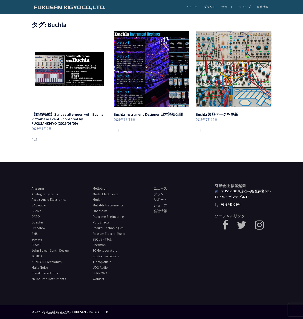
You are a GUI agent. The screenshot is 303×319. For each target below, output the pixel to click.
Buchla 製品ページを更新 (217, 114)
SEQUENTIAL (102, 239)
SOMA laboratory (105, 250)
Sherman (99, 245)
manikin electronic (45, 273)
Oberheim (100, 211)
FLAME (36, 245)
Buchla (36, 211)
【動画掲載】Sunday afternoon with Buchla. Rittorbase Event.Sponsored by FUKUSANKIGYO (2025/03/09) (68, 119)
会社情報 (262, 7)
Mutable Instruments (108, 205)
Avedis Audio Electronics (49, 199)
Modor (97, 199)
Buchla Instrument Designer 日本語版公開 (148, 114)
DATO (36, 216)
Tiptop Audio (102, 262)
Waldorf (98, 279)
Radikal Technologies (108, 228)
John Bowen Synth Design (50, 250)
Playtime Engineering (108, 216)
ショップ (245, 7)
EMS (35, 233)
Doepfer (37, 222)
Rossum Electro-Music (109, 233)
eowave (37, 239)
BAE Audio (39, 205)
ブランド (209, 7)
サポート (227, 7)
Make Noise (40, 267)
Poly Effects (101, 222)
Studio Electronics (106, 256)
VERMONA (100, 273)
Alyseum (38, 188)
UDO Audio (100, 267)
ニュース (192, 7)
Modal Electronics (105, 194)
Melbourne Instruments (49, 279)
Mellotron (100, 188)
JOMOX (37, 256)
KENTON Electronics (47, 262)
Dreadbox (38, 228)
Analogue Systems (45, 194)
